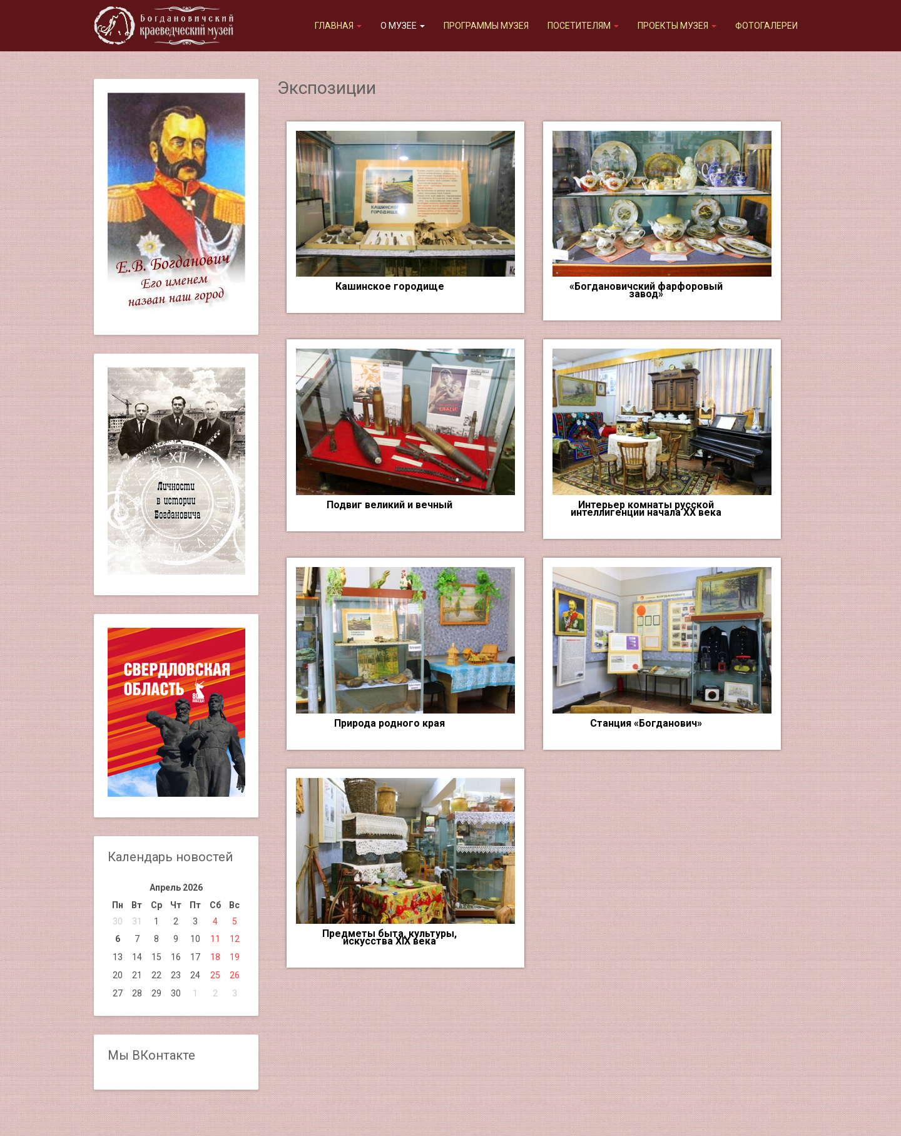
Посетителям (583, 26)
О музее (402, 26)
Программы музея (486, 26)
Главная (338, 26)
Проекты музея (677, 26)
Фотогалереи (766, 26)
